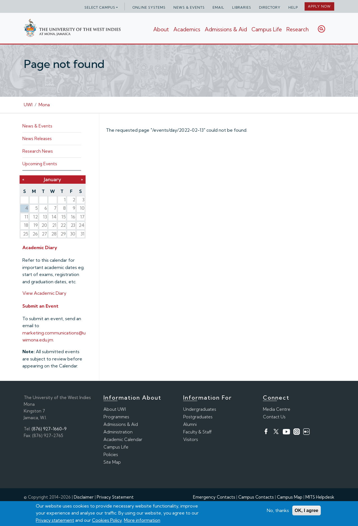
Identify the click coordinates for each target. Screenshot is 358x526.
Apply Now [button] (319, 6)
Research (297, 29)
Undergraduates (199, 409)
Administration (118, 432)
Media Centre (276, 409)
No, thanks (278, 510)
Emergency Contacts (214, 497)
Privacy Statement (115, 497)
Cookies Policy (107, 520)
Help (293, 7)
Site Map (112, 462)
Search (321, 29)
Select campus (99, 7)
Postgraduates (198, 416)
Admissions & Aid (226, 29)
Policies (110, 454)
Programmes (116, 416)
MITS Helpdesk (319, 497)
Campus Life (266, 29)
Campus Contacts (256, 497)
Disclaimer (84, 497)
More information (142, 520)
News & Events (189, 7)
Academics (186, 29)
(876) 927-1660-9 (49, 428)
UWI (28, 104)
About (161, 29)
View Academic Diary (44, 293)
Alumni (190, 424)
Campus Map (289, 497)
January (52, 179)
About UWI (114, 409)
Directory (270, 7)
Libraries (241, 7)
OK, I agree (306, 510)
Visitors (190, 439)
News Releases (37, 138)
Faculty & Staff (197, 432)
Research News (37, 151)
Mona (44, 104)
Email (218, 7)
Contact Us (274, 416)
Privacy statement (55, 520)
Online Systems (149, 7)
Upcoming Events (39, 163)
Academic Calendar (122, 439)
